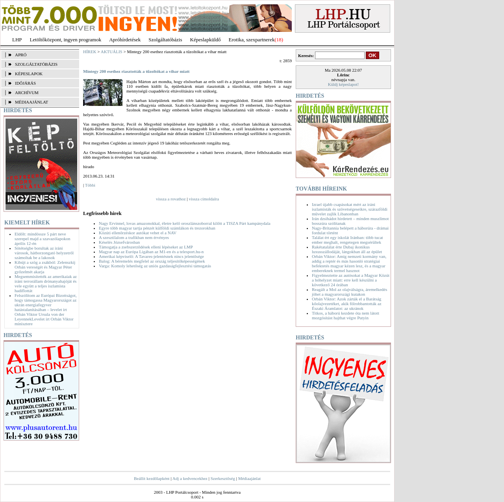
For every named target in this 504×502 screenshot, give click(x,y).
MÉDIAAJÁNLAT (31, 102)
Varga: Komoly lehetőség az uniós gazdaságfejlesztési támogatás (155, 265)
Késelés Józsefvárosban (119, 242)
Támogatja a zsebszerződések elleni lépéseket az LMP (146, 247)
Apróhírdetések (125, 40)
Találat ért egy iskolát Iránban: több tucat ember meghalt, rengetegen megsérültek (347, 240)
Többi (90, 185)
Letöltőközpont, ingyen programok (66, 40)
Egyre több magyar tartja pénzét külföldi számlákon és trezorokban (157, 228)
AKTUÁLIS (111, 51)
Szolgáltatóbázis (165, 40)
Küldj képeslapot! (343, 84)
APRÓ (20, 54)
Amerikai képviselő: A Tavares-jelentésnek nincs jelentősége (151, 256)
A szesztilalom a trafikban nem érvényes (134, 237)
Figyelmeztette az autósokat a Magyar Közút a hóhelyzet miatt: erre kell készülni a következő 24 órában (350, 280)
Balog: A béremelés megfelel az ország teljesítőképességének (152, 261)
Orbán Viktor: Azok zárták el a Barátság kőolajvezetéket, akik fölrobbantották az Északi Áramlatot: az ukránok (347, 303)
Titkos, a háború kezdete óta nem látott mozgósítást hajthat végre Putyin (345, 315)
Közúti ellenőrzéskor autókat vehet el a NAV (137, 232)
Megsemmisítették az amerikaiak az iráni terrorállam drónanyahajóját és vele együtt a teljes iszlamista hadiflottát (46, 283)
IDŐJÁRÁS (25, 83)
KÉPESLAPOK (29, 73)
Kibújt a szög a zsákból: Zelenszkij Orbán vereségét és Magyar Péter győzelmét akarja (45, 267)
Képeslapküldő (205, 40)
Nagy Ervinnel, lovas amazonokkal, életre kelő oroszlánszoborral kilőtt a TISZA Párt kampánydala (185, 223)
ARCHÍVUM (27, 92)
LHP (17, 40)
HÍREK (89, 51)
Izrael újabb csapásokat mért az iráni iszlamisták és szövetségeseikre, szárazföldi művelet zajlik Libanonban (349, 209)
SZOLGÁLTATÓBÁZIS (36, 64)
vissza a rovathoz (171, 198)
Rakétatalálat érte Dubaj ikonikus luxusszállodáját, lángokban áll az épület (347, 249)
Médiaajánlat (249, 478)
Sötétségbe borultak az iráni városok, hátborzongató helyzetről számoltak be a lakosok (44, 253)
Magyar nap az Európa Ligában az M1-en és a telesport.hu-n (151, 251)
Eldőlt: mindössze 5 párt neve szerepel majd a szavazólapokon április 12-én (42, 239)
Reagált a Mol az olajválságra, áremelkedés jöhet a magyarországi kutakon (349, 291)
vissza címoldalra (204, 198)
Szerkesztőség (223, 478)
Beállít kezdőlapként (152, 478)
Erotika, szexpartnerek (252, 40)
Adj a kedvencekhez (190, 478)
